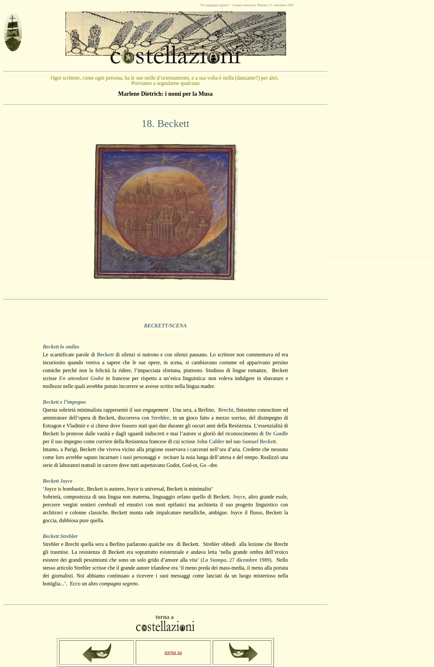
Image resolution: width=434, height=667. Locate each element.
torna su (173, 652)
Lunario (238, 5)
